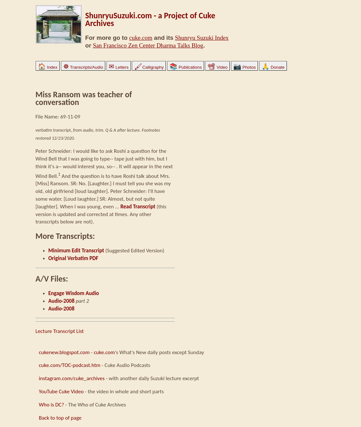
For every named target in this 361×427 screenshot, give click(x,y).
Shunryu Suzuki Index (201, 37)
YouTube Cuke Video (61, 391)
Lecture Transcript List (60, 331)
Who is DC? (51, 404)
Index (47, 67)
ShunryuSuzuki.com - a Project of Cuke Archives (150, 19)
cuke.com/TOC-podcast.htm (69, 365)
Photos (244, 67)
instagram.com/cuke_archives (72, 378)
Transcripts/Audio (83, 67)
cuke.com (140, 37)
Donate (273, 67)
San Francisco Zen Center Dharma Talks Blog (148, 45)
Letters (118, 67)
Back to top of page (60, 417)
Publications (185, 67)
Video (217, 67)
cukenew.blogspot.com (64, 352)
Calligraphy (149, 67)
